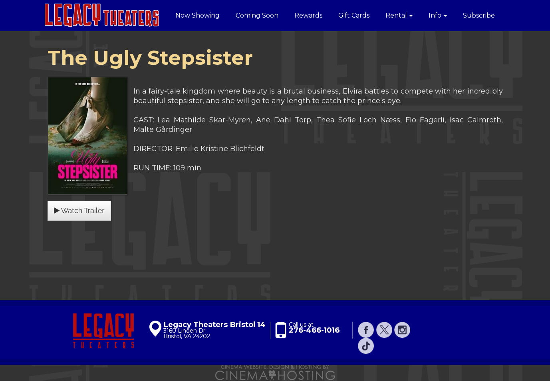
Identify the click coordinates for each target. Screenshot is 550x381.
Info (438, 15)
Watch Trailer (79, 210)
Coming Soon (257, 15)
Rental (399, 15)
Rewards (308, 15)
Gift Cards (353, 15)
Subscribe (479, 15)
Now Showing (197, 15)
